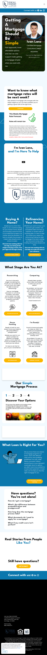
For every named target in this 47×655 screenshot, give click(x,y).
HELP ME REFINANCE (34, 254)
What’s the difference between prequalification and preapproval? (21, 506)
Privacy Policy (31, 649)
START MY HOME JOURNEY (12, 254)
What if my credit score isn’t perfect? (20, 524)
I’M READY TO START (34, 360)
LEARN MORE (20, 108)
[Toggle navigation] (44, 4)
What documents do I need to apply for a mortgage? (21, 518)
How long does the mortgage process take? (20, 513)
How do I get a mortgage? (19, 501)
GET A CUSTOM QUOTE (34, 313)
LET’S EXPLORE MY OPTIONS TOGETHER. (34, 481)
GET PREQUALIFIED (12, 360)
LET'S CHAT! (23, 566)
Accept (4, 651)
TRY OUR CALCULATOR (12, 313)
